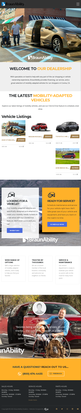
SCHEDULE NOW (57, 224)
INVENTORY (15, 231)
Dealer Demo (33, 400)
